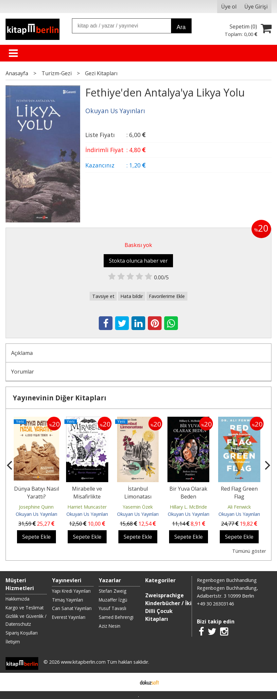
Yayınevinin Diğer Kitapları (59, 397)
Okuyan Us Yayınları (36, 514)
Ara (181, 27)
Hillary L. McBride (188, 507)
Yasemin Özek (138, 507)
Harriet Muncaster (87, 507)
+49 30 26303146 (215, 604)
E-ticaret (128, 682)
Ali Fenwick (239, 507)
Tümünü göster (249, 551)
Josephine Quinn (36, 507)
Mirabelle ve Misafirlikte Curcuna (87, 496)
